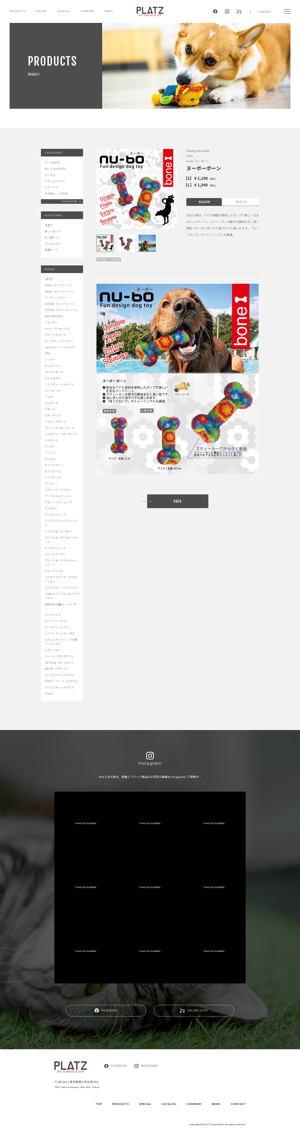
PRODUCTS (17, 11)
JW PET (49, 279)
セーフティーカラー (56, 621)
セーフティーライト (56, 627)
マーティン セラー (56, 297)
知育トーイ (51, 250)
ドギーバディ (53, 650)
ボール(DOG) (52, 162)
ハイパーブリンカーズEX (59, 633)
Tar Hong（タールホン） (60, 662)
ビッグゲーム (53, 471)
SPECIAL (145, 1104)
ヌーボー (50, 446)
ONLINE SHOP (194, 1010)
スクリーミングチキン (58, 490)
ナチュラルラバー (55, 181)
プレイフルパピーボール (59, 428)
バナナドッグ (53, 477)
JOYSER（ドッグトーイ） (60, 304)
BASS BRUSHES (54, 316)
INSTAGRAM (146, 1066)
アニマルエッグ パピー (58, 531)
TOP (98, 1104)
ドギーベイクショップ (58, 502)
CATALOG (63, 11)
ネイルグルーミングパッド (61, 587)
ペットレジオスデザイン (59, 656)
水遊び (49, 225)
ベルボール (51, 440)
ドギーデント (53, 415)
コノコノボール (54, 372)
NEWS (109, 11)
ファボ (49, 397)
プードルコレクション (58, 496)
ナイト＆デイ (53, 378)
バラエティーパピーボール (61, 434)
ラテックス (51, 187)
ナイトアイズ (53, 615)
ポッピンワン (53, 366)
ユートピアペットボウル (59, 675)
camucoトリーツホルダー (60, 347)
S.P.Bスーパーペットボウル (61, 681)
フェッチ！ (51, 322)
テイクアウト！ (54, 465)
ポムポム (50, 459)
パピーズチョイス (55, 335)
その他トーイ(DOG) (56, 193)
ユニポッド (51, 403)
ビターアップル (54, 571)
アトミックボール (55, 421)
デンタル (50, 175)
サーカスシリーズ (55, 515)
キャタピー (51, 508)
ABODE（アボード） (57, 668)
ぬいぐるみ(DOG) (55, 169)
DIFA (47, 353)
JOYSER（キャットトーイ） (61, 310)
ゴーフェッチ (53, 390)
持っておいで (53, 231)
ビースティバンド (55, 548)
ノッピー (50, 359)
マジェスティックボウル (59, 687)
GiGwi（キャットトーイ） (60, 291)
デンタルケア (53, 244)
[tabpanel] (136, 189)
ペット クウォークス (57, 328)
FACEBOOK (106, 1010)
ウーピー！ (51, 483)
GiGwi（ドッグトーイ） (59, 285)
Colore (49, 693)
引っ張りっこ (53, 237)
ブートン (50, 453)
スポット (50, 409)
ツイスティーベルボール (59, 384)
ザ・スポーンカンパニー (59, 341)
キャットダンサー (55, 554)
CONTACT (264, 11)
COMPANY (87, 11)
